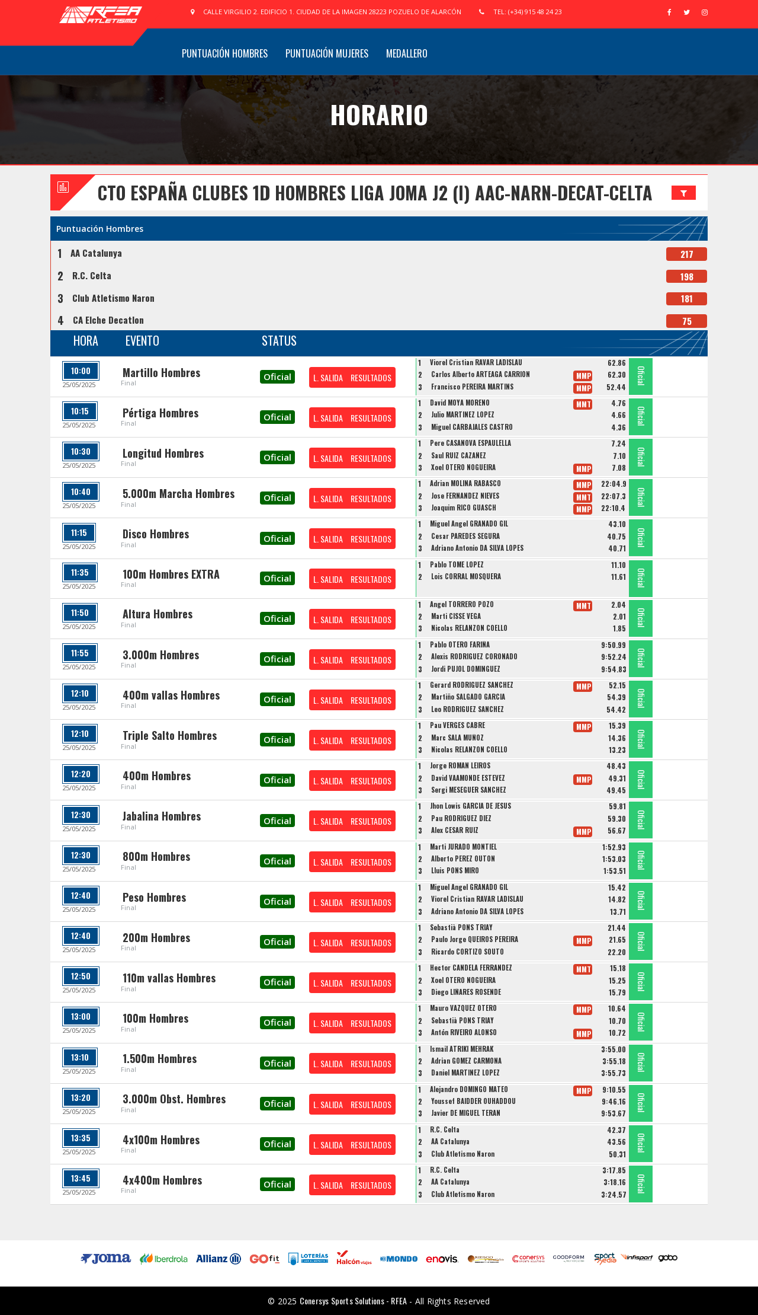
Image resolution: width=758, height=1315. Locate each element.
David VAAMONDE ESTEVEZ (468, 778)
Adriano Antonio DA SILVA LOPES (477, 548)
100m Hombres (155, 1018)
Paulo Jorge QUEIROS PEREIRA (474, 939)
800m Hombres (156, 856)
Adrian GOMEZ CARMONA (466, 1060)
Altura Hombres (157, 613)
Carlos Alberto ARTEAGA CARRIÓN (480, 374)
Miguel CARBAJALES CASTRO (472, 427)
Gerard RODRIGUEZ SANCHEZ (471, 685)
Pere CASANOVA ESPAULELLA (470, 443)
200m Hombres (156, 937)
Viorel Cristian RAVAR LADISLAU (476, 362)
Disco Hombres (156, 533)
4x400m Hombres (162, 1180)
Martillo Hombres (161, 372)
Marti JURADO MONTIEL (463, 846)
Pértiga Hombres (160, 412)
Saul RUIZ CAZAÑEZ (458, 455)
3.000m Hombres (161, 654)
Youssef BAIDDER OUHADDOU (473, 1101)
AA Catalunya (96, 252)
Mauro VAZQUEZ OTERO (463, 1008)
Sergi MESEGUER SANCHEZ (468, 789)
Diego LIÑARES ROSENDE (466, 992)
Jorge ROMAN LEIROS (460, 765)
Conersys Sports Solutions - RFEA (353, 1300)
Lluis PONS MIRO (455, 870)
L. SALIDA (328, 377)
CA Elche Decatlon (108, 319)
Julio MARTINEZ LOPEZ (462, 414)
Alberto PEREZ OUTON (463, 858)
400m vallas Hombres (171, 695)
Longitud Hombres (163, 453)
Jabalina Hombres (162, 816)
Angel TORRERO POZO (462, 604)
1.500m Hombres (160, 1058)
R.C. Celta (91, 275)
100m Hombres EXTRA (171, 574)
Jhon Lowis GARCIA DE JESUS (470, 805)
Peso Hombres (154, 897)
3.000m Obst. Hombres (174, 1098)
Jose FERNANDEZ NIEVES (465, 495)
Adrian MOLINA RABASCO (465, 483)
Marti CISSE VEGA (456, 616)
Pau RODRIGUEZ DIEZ (461, 818)
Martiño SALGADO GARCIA (468, 696)
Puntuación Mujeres (326, 53)
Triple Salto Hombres (170, 735)
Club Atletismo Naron (113, 297)
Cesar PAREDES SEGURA (465, 536)
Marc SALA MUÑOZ (457, 737)
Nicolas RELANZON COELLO (469, 628)
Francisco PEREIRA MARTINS (472, 386)
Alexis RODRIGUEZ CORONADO (474, 656)
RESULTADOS (371, 377)
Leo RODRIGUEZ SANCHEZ (467, 709)
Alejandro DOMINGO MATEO (469, 1089)
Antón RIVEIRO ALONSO (464, 1032)
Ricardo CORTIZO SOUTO (467, 951)
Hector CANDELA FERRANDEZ (471, 967)
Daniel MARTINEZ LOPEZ (465, 1072)
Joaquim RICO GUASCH (463, 507)
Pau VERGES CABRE (457, 725)
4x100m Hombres (161, 1139)
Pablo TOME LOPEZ (457, 564)
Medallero (407, 53)
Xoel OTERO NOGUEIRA (463, 467)
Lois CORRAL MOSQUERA (466, 576)
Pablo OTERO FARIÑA (460, 644)
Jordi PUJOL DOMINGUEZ (465, 669)
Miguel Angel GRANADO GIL (469, 523)
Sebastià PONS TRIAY (461, 927)
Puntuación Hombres (225, 53)
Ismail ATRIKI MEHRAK (461, 1049)
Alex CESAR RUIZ (454, 830)
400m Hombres (157, 775)
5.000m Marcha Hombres (179, 493)
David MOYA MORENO (460, 402)
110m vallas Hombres (169, 977)
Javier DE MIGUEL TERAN (465, 1113)
